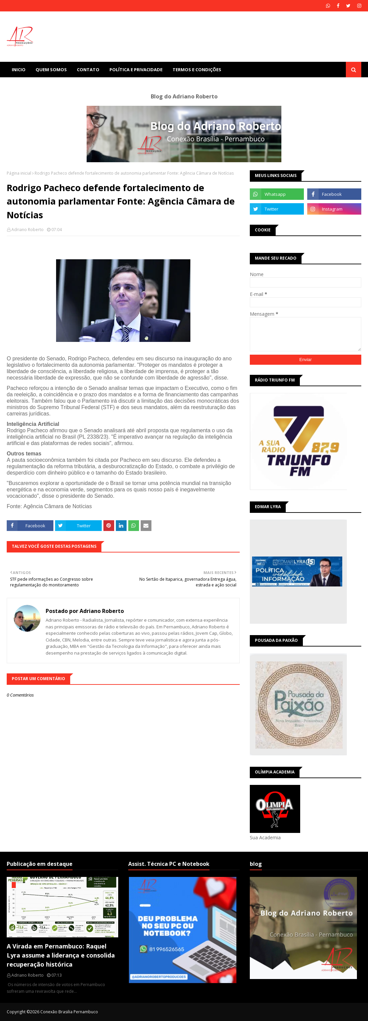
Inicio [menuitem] (19, 69)
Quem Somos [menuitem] (51, 69)
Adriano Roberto (27, 229)
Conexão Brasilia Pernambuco (69, 1012)
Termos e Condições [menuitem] (197, 69)
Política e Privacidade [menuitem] (136, 69)
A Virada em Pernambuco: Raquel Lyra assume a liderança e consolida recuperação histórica (61, 955)
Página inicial (19, 173)
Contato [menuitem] (88, 69)
